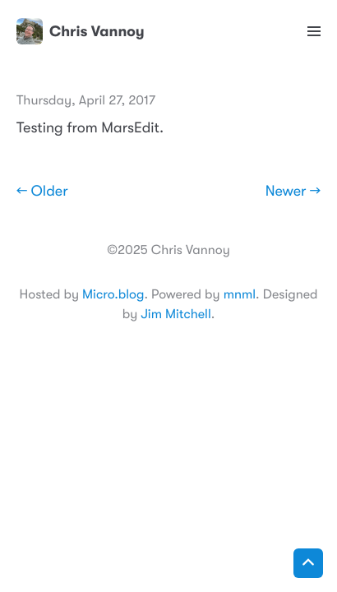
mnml (240, 294)
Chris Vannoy (80, 31)
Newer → (293, 191)
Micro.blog (113, 294)
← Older (42, 191)
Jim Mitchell (175, 314)
